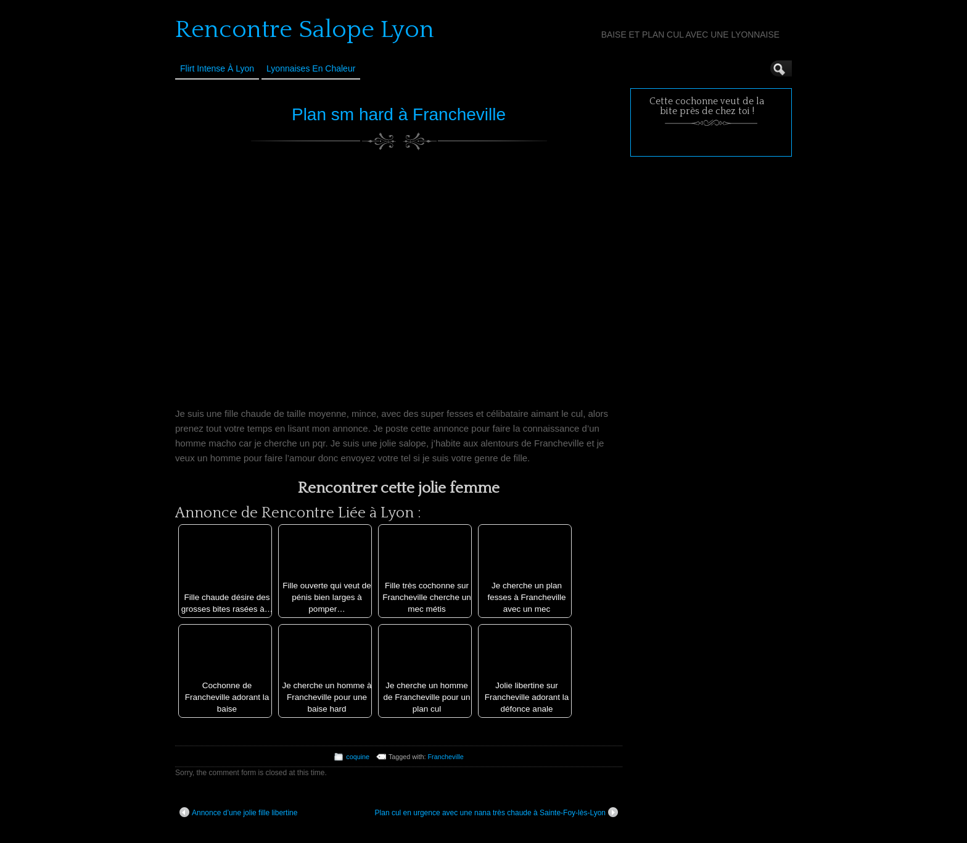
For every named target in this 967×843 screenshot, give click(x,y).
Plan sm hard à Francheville (399, 114)
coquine (357, 756)
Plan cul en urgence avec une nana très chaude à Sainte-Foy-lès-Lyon (496, 812)
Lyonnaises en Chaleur (310, 68)
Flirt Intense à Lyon (217, 68)
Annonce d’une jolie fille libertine (238, 812)
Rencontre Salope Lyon (304, 29)
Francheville (446, 756)
